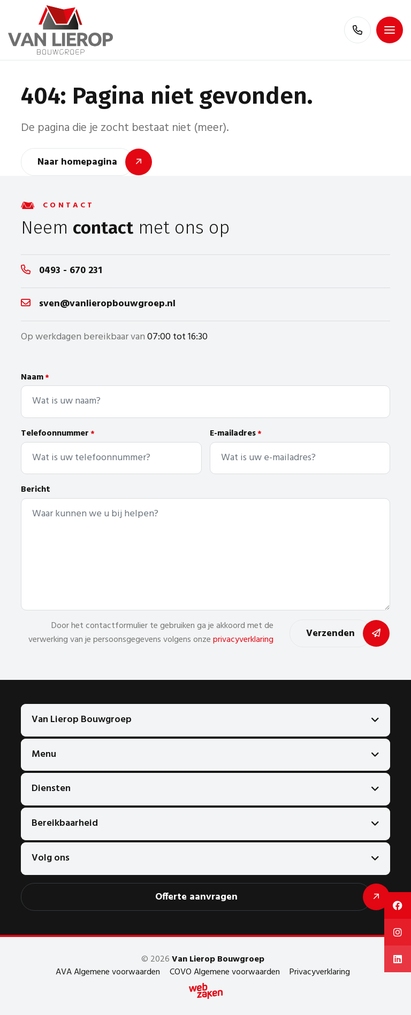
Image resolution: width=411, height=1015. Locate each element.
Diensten (51, 788)
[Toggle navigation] (389, 30)
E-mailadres (236, 433)
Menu (44, 754)
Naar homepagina (77, 162)
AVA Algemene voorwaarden (108, 972)
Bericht (35, 490)
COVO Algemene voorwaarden (225, 972)
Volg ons (51, 858)
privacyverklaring (243, 640)
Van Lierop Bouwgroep (82, 719)
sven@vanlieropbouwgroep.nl (107, 304)
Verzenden (330, 633)
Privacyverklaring (320, 972)
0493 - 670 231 (70, 270)
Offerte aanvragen (196, 897)
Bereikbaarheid (65, 823)
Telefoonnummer (58, 433)
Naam (35, 377)
